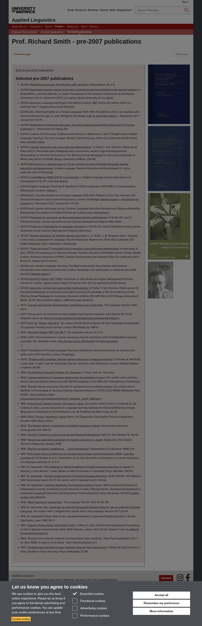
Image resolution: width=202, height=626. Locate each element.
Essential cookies (88, 594)
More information (161, 611)
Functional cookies (88, 601)
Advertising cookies (89, 608)
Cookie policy (21, 619)
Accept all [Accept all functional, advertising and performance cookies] (161, 595)
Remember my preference (161, 603)
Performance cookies (90, 616)
